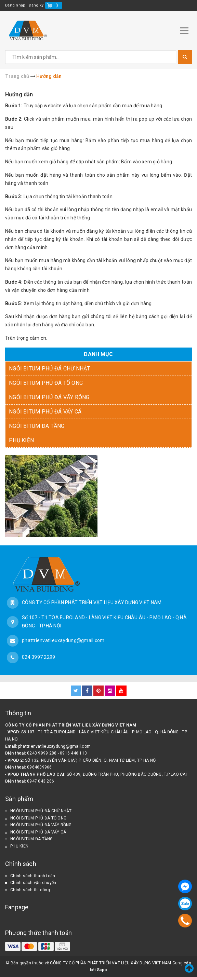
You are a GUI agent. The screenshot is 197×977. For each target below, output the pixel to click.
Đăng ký (36, 5)
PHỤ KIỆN (21, 440)
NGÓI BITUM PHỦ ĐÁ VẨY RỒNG (49, 397)
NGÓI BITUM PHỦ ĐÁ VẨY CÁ (45, 411)
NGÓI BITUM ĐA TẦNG (37, 426)
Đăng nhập (15, 5)
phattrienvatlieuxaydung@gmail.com (63, 640)
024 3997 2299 (38, 657)
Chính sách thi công (30, 889)
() (56, 5)
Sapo (102, 969)
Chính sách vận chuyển (33, 882)
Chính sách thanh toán (32, 875)
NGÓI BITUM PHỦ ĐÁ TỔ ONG (46, 383)
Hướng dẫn (19, 94)
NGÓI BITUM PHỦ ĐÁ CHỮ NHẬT (49, 368)
